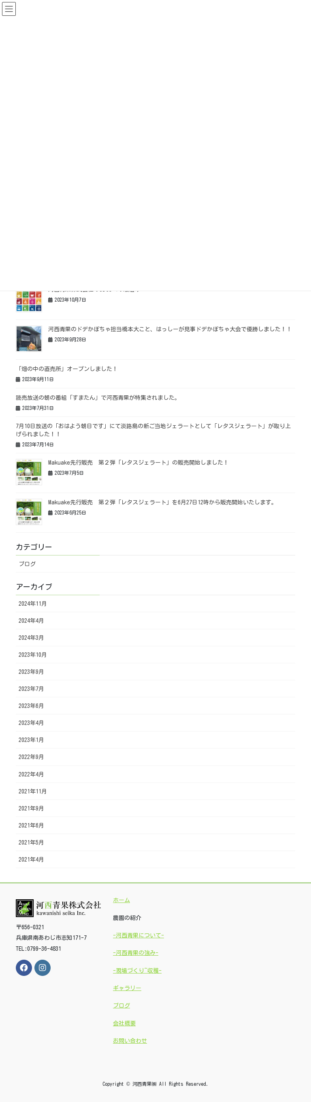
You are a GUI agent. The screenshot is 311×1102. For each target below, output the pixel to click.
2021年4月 (31, 859)
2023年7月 (31, 689)
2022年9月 (31, 757)
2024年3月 (31, 638)
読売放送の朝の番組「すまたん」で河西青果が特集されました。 (98, 398)
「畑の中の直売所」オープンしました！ (67, 369)
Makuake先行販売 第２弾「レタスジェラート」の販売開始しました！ (138, 462)
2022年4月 (31, 774)
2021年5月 (31, 842)
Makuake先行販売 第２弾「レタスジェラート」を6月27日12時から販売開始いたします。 (162, 502)
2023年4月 (31, 723)
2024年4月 (31, 621)
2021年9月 (31, 808)
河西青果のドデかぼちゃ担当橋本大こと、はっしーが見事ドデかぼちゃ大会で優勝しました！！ (170, 329)
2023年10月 (33, 655)
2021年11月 (33, 791)
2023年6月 (31, 706)
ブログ (27, 564)
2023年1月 (31, 740)
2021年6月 (31, 825)
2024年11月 (33, 604)
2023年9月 (31, 672)
